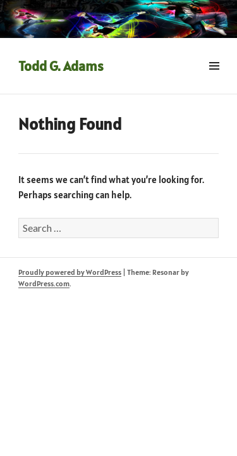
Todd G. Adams (61, 66)
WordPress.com (44, 283)
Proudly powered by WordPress (69, 272)
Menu (213, 80)
